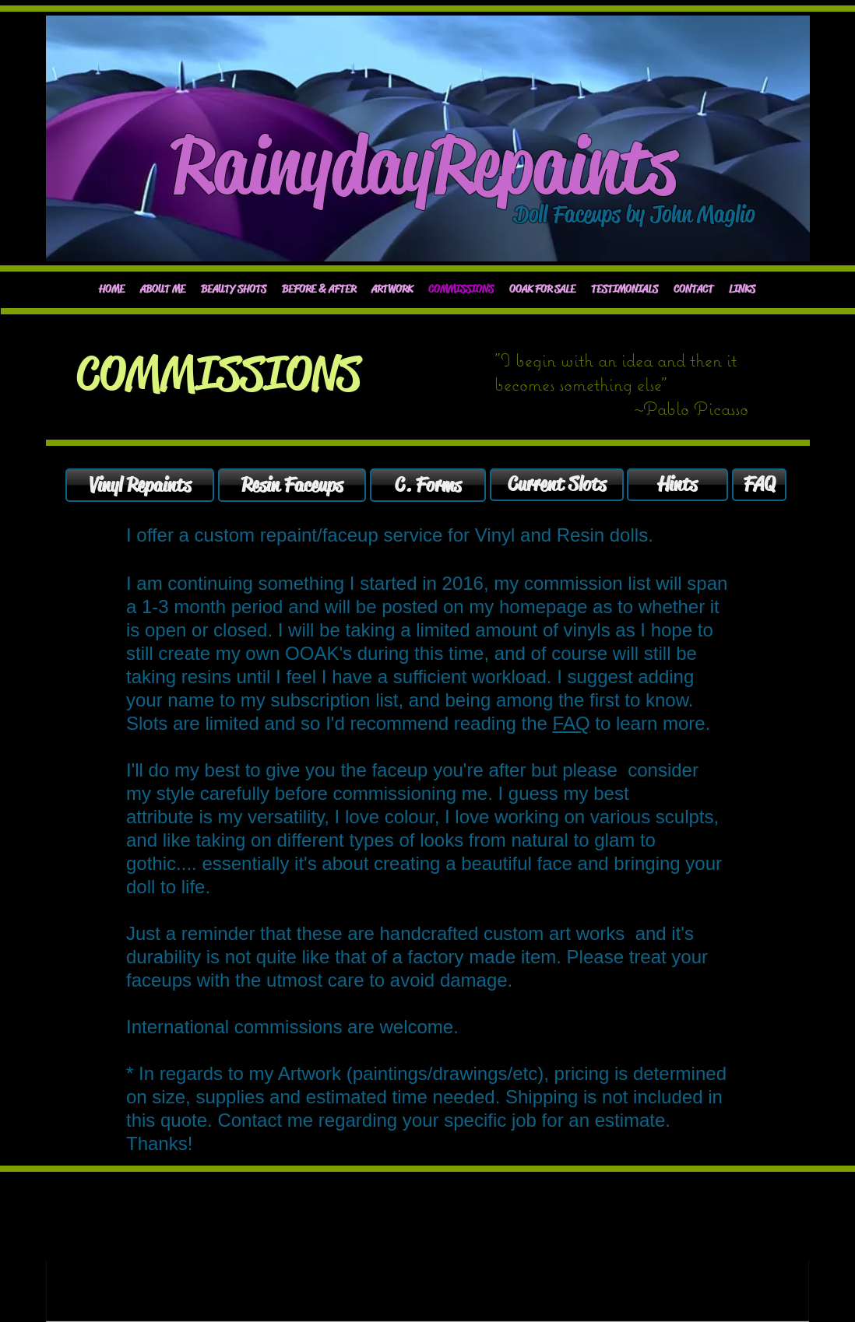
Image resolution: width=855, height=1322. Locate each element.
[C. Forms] (428, 485)
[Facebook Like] (109, 249)
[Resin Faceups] (292, 485)
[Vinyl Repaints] (139, 485)
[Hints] (677, 484)
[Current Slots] (557, 484)
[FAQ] (759, 484)
